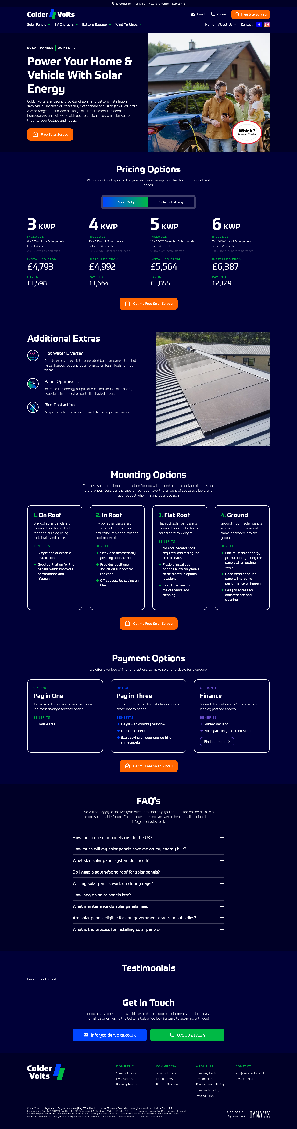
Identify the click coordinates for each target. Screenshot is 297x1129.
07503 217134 (244, 1079)
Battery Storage (127, 1084)
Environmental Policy (210, 1084)
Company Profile (207, 1073)
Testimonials (204, 1079)
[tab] (124, 202)
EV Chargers (124, 1079)
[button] (39, 24)
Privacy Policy (205, 1096)
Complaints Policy (207, 1090)
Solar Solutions (126, 1073)
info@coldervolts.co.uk (148, 821)
